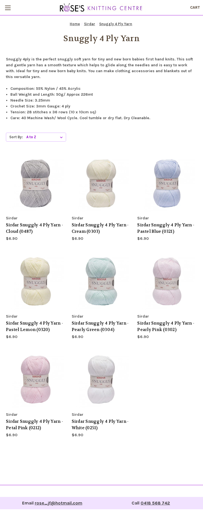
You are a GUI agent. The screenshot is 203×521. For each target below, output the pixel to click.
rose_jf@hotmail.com (58, 503)
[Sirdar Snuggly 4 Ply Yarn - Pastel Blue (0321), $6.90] (167, 184)
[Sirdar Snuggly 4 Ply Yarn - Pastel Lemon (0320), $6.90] (36, 281)
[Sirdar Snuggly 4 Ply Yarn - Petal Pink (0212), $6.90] (36, 380)
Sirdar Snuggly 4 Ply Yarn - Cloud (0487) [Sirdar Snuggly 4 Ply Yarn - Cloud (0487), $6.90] (34, 228)
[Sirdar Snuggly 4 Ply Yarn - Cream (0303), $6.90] (102, 184)
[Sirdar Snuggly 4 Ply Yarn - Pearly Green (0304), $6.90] (102, 281)
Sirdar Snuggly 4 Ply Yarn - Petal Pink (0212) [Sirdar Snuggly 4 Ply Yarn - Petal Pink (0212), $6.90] (34, 425)
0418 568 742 (155, 503)
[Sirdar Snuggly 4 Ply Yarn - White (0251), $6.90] (102, 380)
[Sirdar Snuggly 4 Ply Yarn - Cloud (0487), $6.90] (36, 184)
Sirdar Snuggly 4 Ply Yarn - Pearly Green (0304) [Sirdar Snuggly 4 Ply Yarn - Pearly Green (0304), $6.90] (100, 326)
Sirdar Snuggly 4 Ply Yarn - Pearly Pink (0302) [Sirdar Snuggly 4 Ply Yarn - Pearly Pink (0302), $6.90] (165, 326)
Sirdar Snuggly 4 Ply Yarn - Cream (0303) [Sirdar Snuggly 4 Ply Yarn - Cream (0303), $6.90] (100, 228)
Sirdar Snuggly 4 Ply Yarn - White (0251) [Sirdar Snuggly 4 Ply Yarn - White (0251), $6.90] (100, 425)
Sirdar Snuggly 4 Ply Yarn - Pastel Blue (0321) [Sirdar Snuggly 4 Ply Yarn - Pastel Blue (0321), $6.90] (165, 228)
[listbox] (45, 137)
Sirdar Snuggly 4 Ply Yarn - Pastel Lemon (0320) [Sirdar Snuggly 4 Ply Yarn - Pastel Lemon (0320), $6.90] (34, 326)
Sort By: (16, 137)
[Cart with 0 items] (195, 7)
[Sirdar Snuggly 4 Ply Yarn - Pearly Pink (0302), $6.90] (167, 281)
